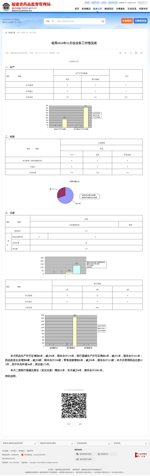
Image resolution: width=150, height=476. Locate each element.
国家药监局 (95, 3)
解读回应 (109, 9)
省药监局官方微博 (84, 460)
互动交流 (131, 9)
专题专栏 (143, 9)
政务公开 (97, 9)
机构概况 (86, 9)
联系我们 (22, 452)
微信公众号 (132, 3)
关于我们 (13, 452)
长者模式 (127, 20)
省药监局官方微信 (83, 455)
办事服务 (120, 9)
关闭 (80, 424)
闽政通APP (123, 3)
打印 (68, 424)
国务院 (87, 3)
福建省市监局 (113, 3)
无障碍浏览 (140, 20)
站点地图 (5, 452)
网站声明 (30, 452)
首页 (77, 9)
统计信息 (33, 33)
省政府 (104, 3)
